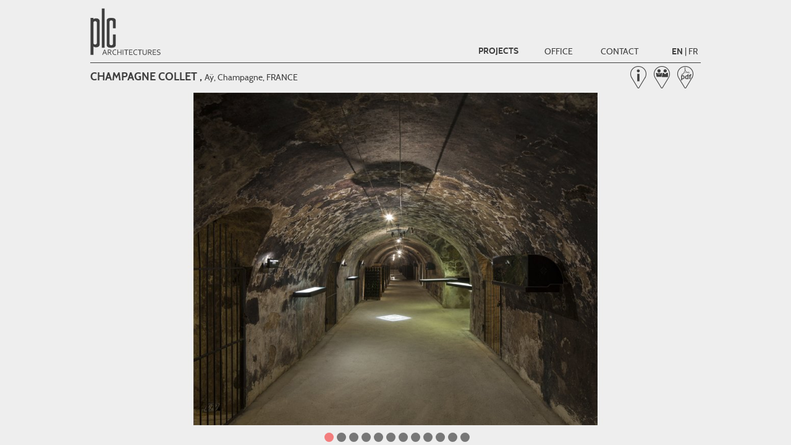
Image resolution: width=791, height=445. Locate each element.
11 (452, 437)
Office (558, 51)
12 (465, 437)
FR (693, 51)
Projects (498, 51)
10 (440, 437)
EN (677, 51)
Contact (619, 51)
